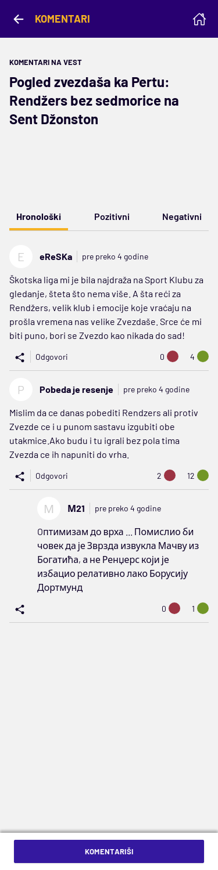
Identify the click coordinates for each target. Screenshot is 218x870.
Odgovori (51, 357)
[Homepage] (199, 19)
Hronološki (38, 216)
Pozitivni (112, 216)
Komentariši (109, 851)
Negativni (182, 216)
